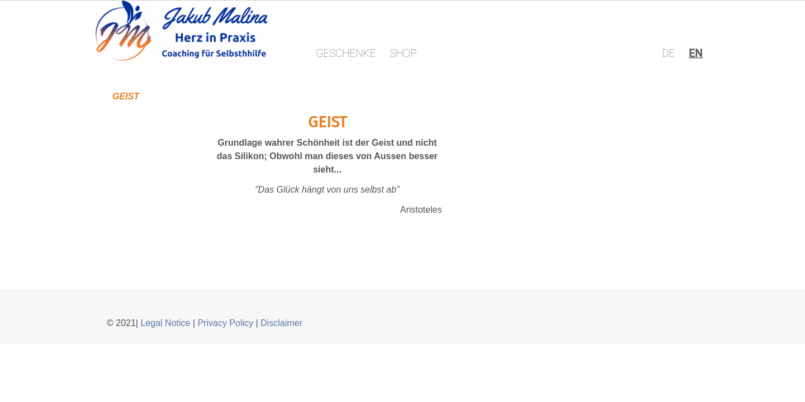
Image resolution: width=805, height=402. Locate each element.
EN (696, 53)
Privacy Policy (225, 323)
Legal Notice (165, 323)
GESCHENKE (346, 53)
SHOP (403, 53)
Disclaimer (281, 323)
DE (668, 53)
